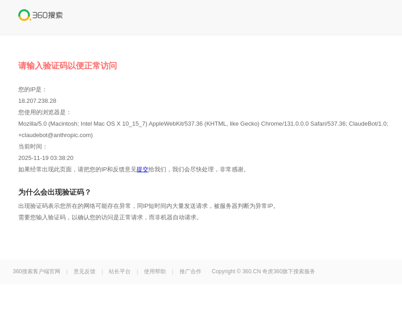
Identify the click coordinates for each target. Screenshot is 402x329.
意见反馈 (84, 271)
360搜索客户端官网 (36, 271)
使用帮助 (155, 271)
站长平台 (120, 271)
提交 (142, 169)
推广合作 (190, 271)
